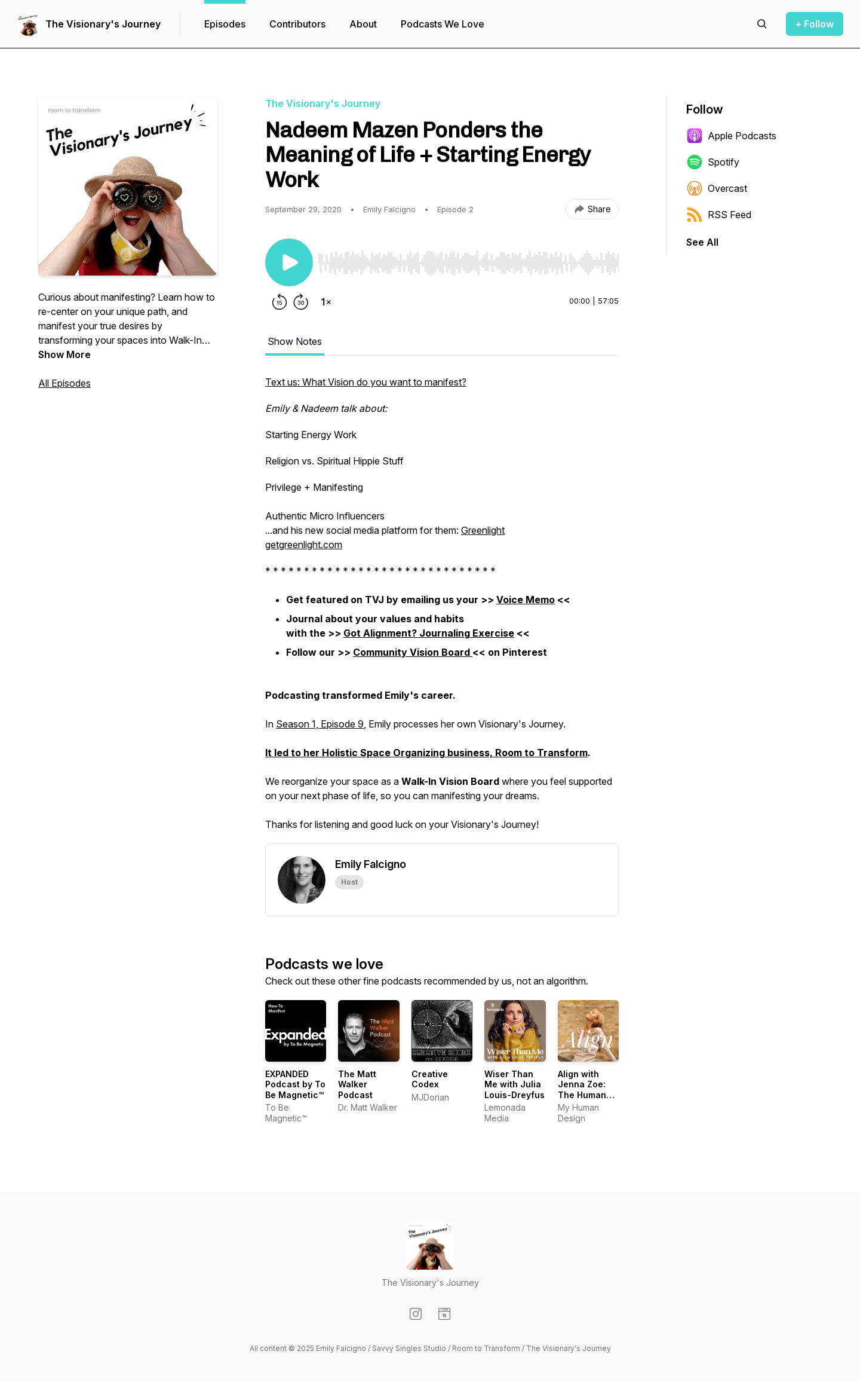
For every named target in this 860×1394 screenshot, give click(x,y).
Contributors (297, 24)
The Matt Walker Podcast (357, 1084)
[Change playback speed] (326, 302)
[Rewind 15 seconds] (279, 302)
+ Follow (815, 24)
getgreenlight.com (303, 545)
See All (702, 242)
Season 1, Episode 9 (320, 724)
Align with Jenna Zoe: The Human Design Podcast (582, 1095)
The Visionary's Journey (103, 24)
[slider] (468, 263)
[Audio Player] (468, 259)
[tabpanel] (442, 609)
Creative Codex (429, 1079)
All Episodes (64, 383)
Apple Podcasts (731, 135)
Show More (64, 354)
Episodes (224, 24)
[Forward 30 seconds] (301, 302)
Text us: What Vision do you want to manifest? (365, 382)
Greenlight (483, 530)
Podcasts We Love (442, 24)
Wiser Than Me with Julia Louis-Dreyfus (514, 1084)
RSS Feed (718, 214)
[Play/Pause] (289, 262)
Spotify (712, 162)
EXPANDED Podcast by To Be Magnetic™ (295, 1084)
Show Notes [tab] (295, 341)
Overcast (716, 188)
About (363, 24)
